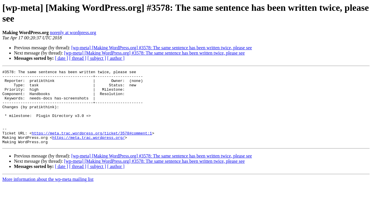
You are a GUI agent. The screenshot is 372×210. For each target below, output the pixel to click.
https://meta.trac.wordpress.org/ (88, 151)
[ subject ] (96, 58)
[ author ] (116, 58)
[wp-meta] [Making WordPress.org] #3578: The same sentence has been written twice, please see (161, 47)
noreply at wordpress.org (73, 32)
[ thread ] (77, 58)
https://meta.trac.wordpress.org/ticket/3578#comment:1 (92, 146)
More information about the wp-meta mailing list (48, 194)
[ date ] (61, 58)
